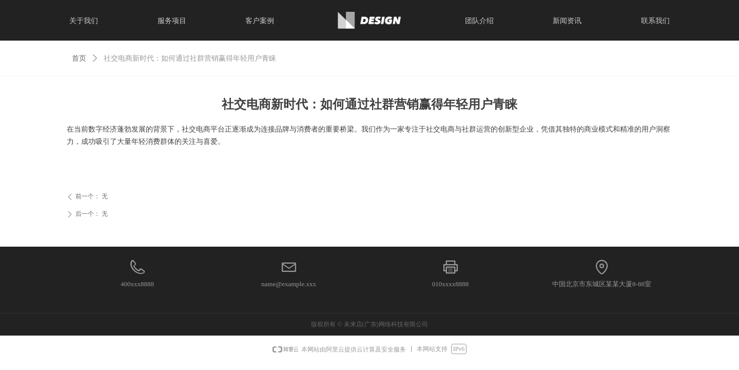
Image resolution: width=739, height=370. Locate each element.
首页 (79, 58)
